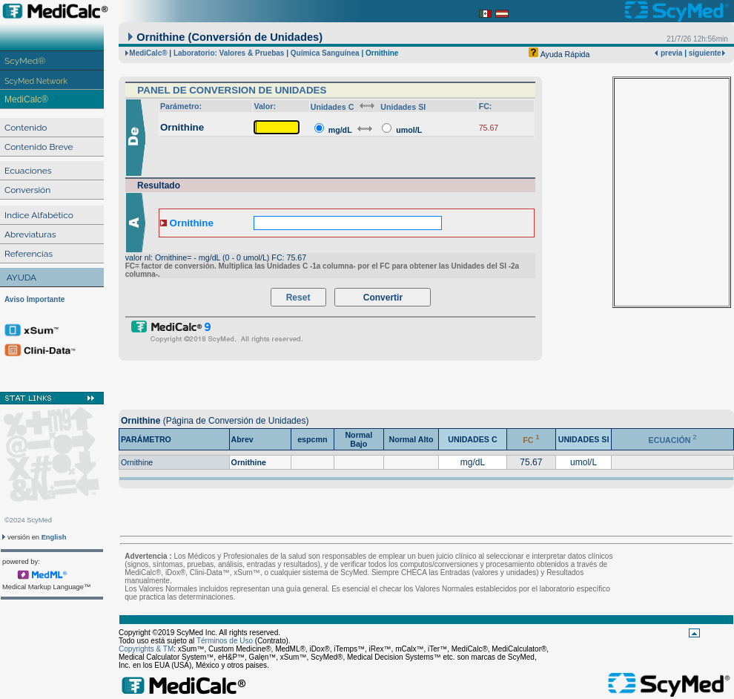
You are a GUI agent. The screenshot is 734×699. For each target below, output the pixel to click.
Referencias (28, 254)
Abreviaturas (30, 234)
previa (670, 53)
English (54, 537)
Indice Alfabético (38, 215)
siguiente (705, 53)
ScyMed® (24, 61)
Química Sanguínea (325, 53)
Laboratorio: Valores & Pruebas (229, 53)
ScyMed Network (35, 80)
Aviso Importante (34, 299)
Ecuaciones (28, 170)
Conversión (27, 190)
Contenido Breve (38, 147)
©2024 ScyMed (28, 520)
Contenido (25, 127)
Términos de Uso (224, 641)
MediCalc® (26, 99)
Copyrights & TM (146, 649)
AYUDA (21, 277)
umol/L (409, 129)
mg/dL (340, 129)
